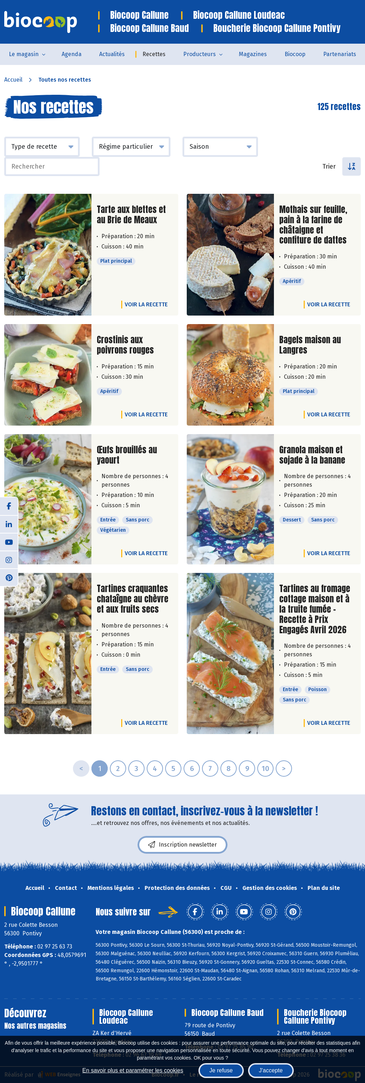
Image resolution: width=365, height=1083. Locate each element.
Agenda (72, 54)
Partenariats (339, 54)
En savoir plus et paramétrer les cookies (132, 1070)
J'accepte (271, 1070)
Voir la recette (146, 304)
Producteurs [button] (199, 54)
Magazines (253, 54)
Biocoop (295, 54)
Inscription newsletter (182, 844)
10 (265, 768)
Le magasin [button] (24, 54)
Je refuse (221, 1070)
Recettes (153, 54)
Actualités (112, 54)
